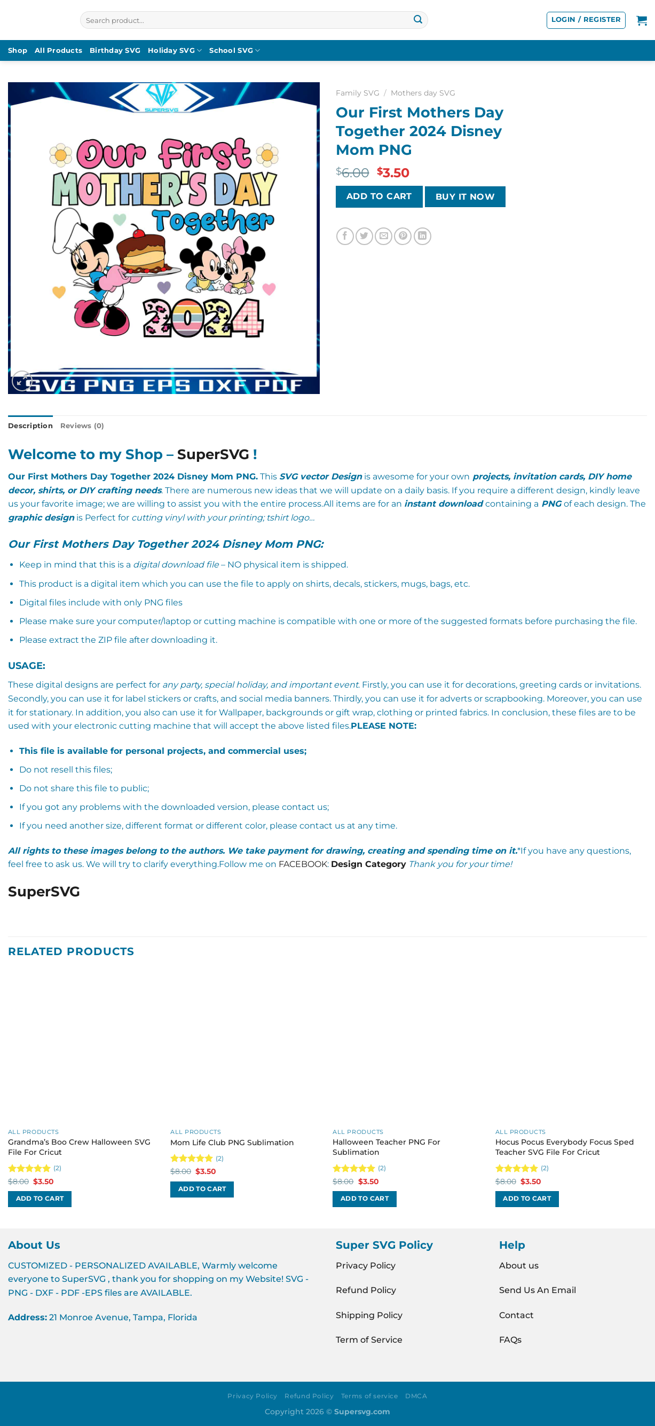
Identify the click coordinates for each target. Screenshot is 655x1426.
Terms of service (369, 1396)
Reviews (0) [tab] (82, 426)
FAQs (510, 1340)
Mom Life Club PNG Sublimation (232, 1142)
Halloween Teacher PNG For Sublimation (386, 1147)
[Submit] (418, 20)
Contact (516, 1315)
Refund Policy (366, 1290)
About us (519, 1265)
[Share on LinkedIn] (422, 236)
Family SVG (358, 93)
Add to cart (379, 196)
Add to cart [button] (40, 1198)
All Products (58, 50)
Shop (17, 50)
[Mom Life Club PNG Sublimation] (246, 1047)
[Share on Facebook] (345, 236)
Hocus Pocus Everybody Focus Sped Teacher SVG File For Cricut (564, 1147)
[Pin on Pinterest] (403, 236)
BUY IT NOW (465, 197)
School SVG (234, 50)
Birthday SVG (115, 50)
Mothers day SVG (423, 93)
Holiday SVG (175, 50)
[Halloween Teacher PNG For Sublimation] (409, 1047)
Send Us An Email (537, 1290)
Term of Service (369, 1340)
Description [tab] (30, 426)
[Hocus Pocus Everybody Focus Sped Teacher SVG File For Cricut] (571, 1047)
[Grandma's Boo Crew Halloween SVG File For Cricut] (84, 1047)
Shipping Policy (369, 1315)
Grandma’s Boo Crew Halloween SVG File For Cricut (79, 1147)
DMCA (416, 1396)
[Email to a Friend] (383, 236)
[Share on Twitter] (364, 236)
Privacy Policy (366, 1265)
